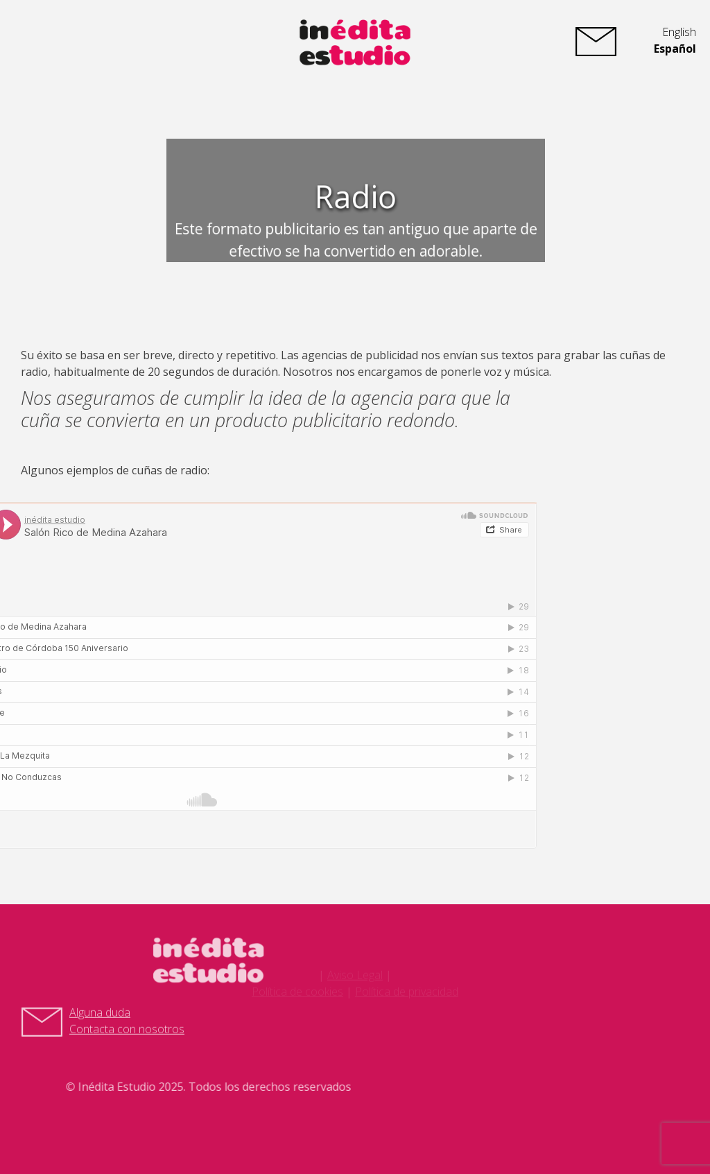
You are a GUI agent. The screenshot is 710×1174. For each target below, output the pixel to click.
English (679, 32)
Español (675, 48)
